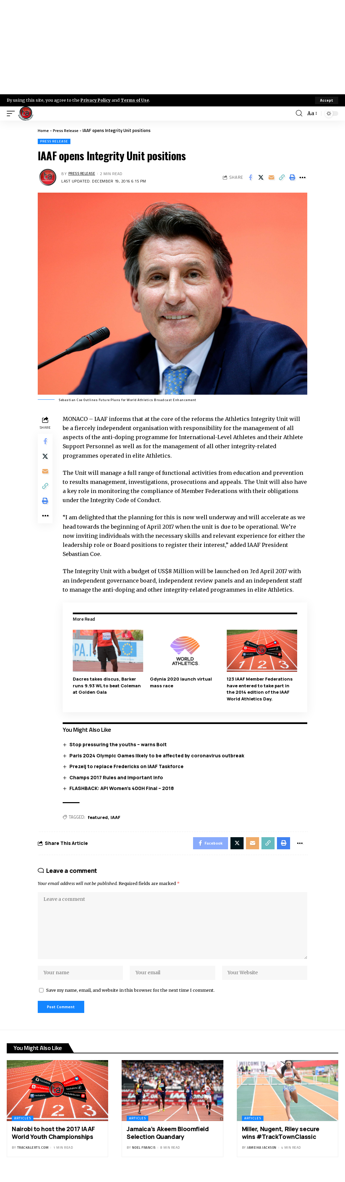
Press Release (67, 130)
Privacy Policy (96, 100)
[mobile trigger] (12, 113)
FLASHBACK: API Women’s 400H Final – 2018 (123, 788)
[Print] (292, 177)
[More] (302, 177)
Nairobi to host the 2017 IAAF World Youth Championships (53, 1140)
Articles (22, 1125)
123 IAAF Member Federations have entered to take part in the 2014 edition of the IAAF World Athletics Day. (260, 688)
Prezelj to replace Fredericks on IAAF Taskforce (128, 766)
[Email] (271, 177)
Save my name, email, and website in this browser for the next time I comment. (130, 996)
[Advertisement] (172, 47)
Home (43, 130)
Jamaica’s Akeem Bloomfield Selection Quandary (168, 1140)
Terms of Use (137, 100)
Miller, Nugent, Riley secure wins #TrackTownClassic (280, 1140)
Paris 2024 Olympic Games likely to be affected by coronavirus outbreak (158, 755)
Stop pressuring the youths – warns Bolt (119, 744)
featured (99, 817)
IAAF (117, 817)
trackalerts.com (33, 1155)
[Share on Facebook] (250, 177)
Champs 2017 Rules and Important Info (117, 777)
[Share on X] (260, 177)
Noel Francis (144, 1155)
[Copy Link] (281, 177)
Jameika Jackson (262, 1155)
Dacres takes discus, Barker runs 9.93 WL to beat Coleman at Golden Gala (108, 685)
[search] (298, 113)
